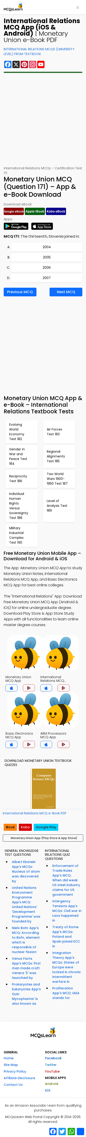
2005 (47, 257)
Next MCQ (66, 292)
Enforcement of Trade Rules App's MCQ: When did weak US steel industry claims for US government (66, 880)
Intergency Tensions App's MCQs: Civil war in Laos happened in (66, 911)
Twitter (51, 1065)
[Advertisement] (43, 119)
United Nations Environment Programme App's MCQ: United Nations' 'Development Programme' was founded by (26, 904)
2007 (47, 278)
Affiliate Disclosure (19, 1078)
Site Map (11, 1065)
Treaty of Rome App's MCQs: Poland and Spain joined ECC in (66, 936)
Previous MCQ (20, 292)
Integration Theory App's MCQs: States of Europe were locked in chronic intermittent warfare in (66, 967)
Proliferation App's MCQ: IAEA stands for (65, 993)
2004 (47, 247)
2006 (47, 267)
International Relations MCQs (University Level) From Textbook (39, 51)
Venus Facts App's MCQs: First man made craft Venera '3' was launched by (26, 968)
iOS (47, 1090)
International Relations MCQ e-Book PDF (35, 813)
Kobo (25, 827)
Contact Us (13, 1084)
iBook (10, 827)
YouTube (52, 1071)
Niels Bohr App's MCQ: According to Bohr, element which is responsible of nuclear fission (26, 940)
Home (9, 1058)
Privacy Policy (15, 1071)
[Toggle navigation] (77, 7)
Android (51, 1083)
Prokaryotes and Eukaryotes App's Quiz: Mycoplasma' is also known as (26, 994)
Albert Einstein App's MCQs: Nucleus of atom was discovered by (26, 871)
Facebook (53, 1058)
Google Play (46, 827)
